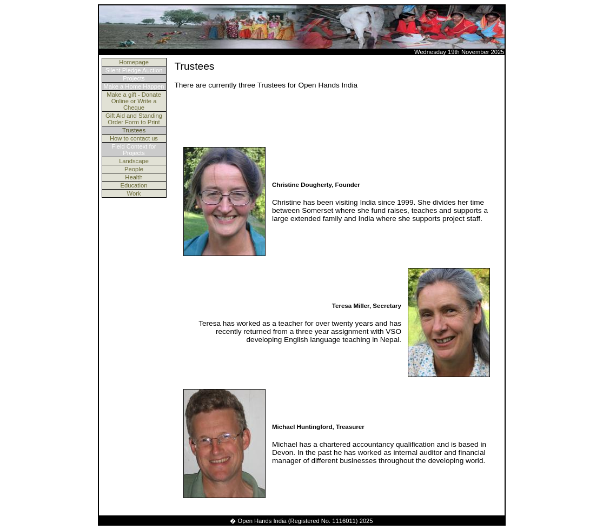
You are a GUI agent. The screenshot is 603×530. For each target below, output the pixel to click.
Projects (133, 78)
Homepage (134, 62)
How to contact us (134, 138)
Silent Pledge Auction (134, 70)
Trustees (133, 130)
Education (134, 185)
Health (133, 177)
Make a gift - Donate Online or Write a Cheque (134, 101)
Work (134, 193)
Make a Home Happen (134, 86)
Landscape (134, 161)
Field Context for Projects (133, 149)
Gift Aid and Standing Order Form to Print (133, 118)
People (133, 169)
